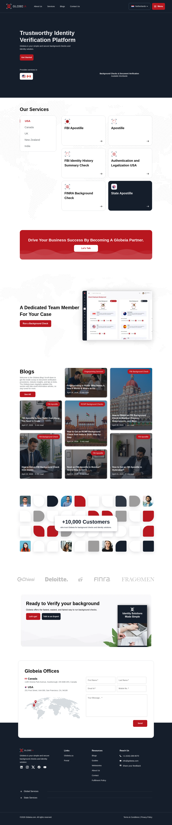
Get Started (26, 57)
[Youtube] (45, 767)
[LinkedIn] (21, 767)
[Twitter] (33, 767)
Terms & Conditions (131, 817)
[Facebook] (39, 767)
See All (27, 394)
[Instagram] (27, 767)
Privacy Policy (146, 817)
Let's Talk (86, 248)
